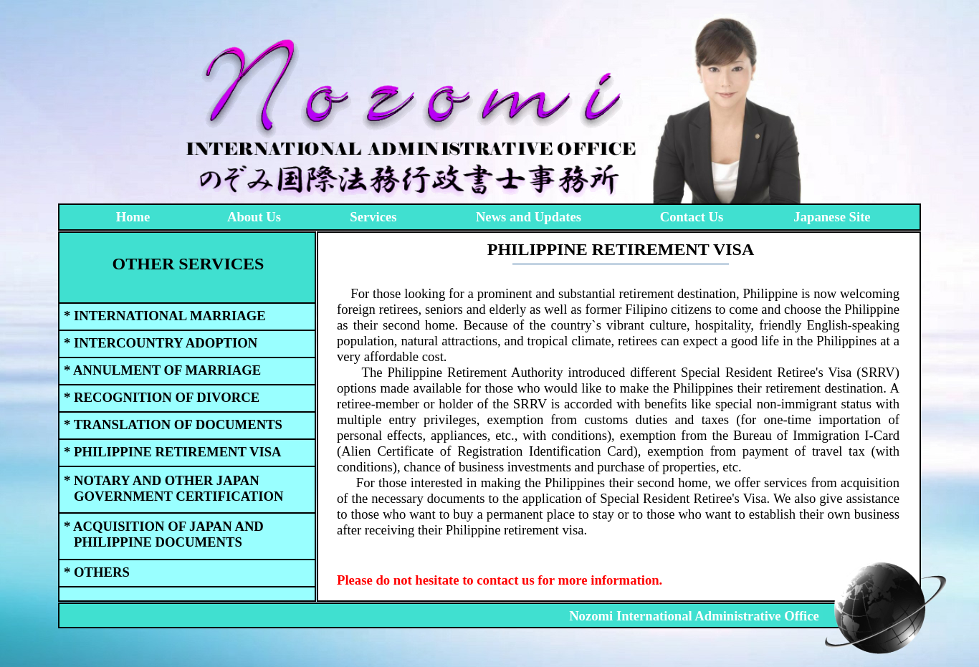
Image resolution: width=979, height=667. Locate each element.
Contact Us (692, 216)
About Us (254, 216)
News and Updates (528, 216)
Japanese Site (831, 216)
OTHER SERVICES (188, 263)
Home (133, 216)
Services (373, 216)
